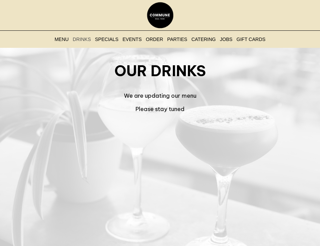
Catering (203, 39)
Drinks (82, 39)
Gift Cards (251, 39)
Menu (61, 39)
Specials (106, 39)
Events (132, 39)
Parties (177, 39)
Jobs (226, 39)
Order (154, 39)
